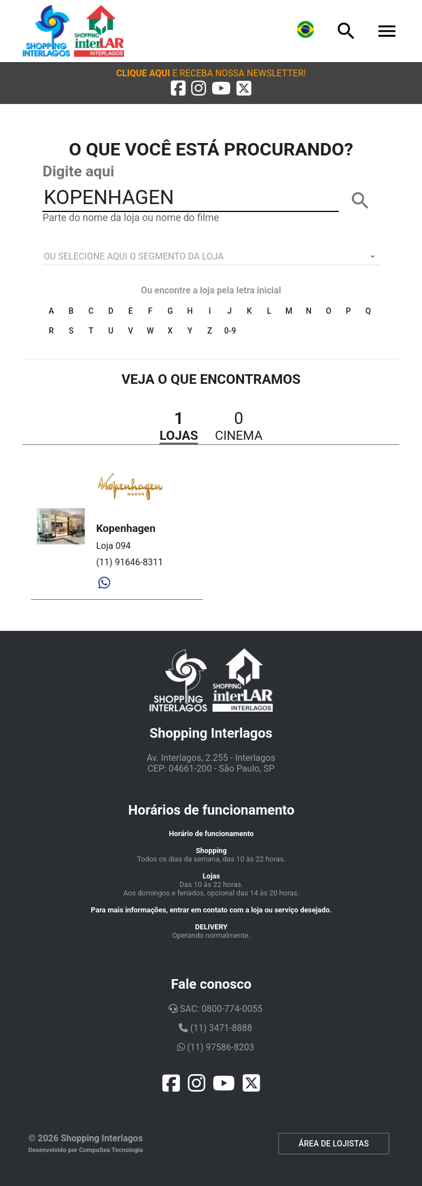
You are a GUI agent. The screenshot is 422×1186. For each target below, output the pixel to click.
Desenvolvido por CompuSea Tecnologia (85, 1150)
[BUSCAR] (360, 201)
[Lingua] (305, 31)
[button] (210, 73)
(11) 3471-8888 (215, 1028)
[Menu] (387, 31)
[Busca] (346, 31)
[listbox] (210, 256)
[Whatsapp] (104, 583)
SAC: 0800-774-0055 (215, 1008)
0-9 (230, 330)
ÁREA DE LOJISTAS (334, 1143)
